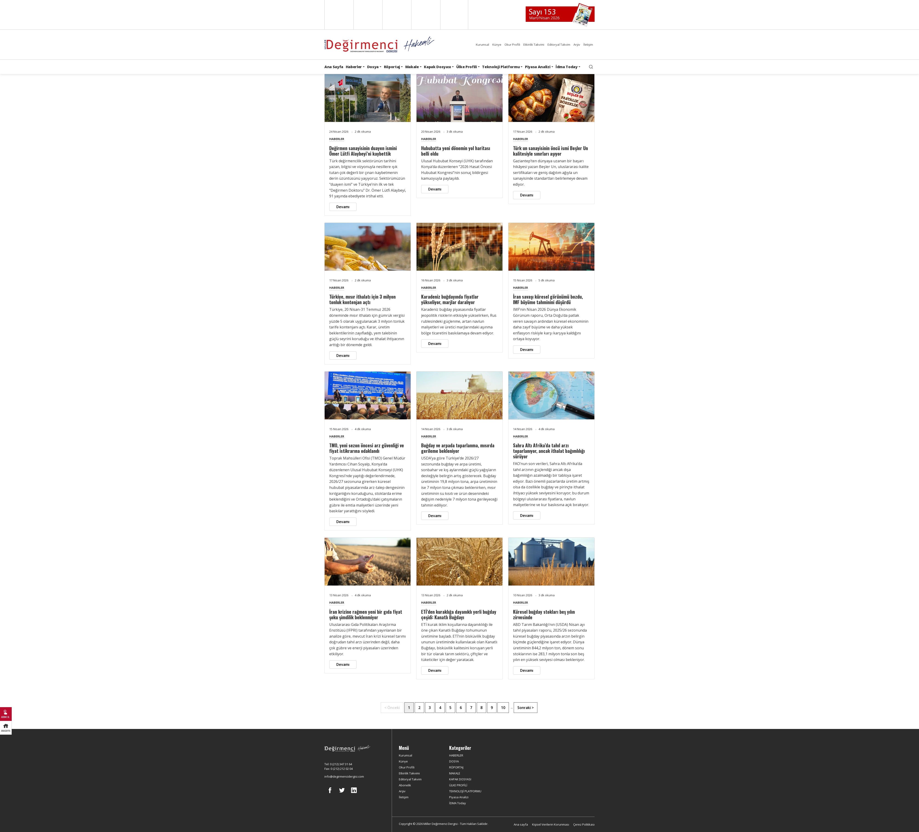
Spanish (367, 14)
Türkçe (454, 14)
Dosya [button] (373, 66)
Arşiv (576, 44)
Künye (496, 44)
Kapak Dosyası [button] (437, 66)
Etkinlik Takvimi (533, 44)
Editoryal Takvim (558, 44)
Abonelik (405, 785)
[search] (591, 67)
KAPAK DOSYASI (460, 779)
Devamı (342, 206)
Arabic (396, 14)
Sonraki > (525, 707)
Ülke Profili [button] (466, 66)
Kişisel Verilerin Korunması (550, 824)
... (512, 707)
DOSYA (454, 761)
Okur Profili (512, 44)
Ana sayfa (521, 824)
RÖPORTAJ (456, 767)
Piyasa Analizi (458, 797)
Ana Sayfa (333, 66)
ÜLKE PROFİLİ (458, 785)
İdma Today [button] (567, 66)
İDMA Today (457, 803)
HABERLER (336, 139)
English (338, 14)
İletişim (588, 44)
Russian (425, 14)
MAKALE (454, 773)
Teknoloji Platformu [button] (501, 66)
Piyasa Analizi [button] (537, 66)
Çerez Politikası (584, 824)
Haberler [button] (354, 66)
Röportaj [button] (392, 66)
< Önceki (392, 707)
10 (503, 707)
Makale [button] (412, 66)
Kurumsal (482, 44)
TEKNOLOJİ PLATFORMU (465, 791)
